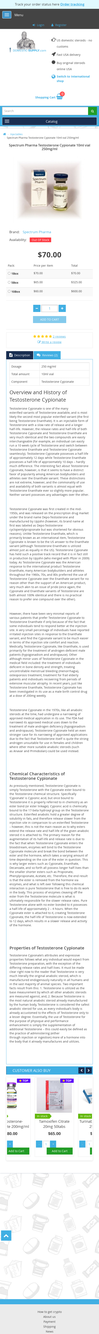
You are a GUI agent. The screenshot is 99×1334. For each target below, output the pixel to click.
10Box (15, 292)
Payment (49, 1322)
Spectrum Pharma (37, 232)
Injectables (16, 134)
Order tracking (72, 4)
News (49, 1331)
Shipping (49, 1326)
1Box (14, 273)
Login (38, 25)
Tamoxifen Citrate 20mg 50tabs (72, 1124)
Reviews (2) (47, 355)
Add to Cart (49, 319)
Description (19, 355)
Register (59, 25)
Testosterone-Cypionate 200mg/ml (29, 1124)
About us (49, 1317)
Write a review (49, 342)
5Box (14, 282)
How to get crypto (50, 1312)
